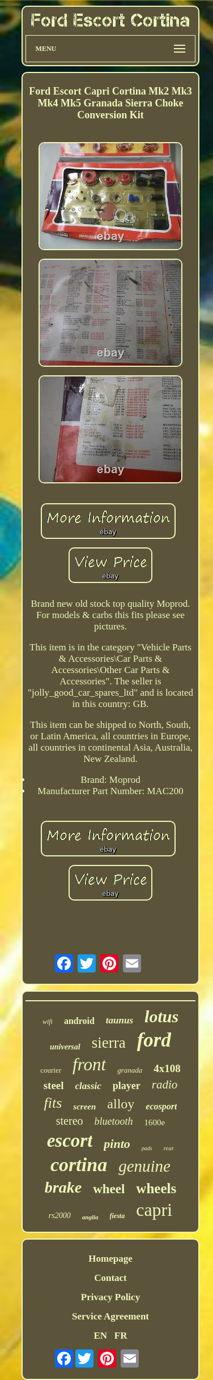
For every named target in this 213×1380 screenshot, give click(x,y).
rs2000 (60, 1215)
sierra (109, 1042)
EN (100, 1335)
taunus (119, 1020)
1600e (154, 1122)
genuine (144, 1166)
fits (53, 1103)
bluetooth (114, 1121)
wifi (47, 1022)
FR (120, 1335)
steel (54, 1085)
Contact (110, 1277)
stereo (69, 1121)
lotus (161, 1016)
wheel (109, 1189)
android (79, 1021)
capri (154, 1209)
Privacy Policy (110, 1297)
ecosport (161, 1106)
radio (165, 1084)
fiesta (117, 1216)
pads (147, 1148)
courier (50, 1070)
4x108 (167, 1068)
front (89, 1064)
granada (129, 1070)
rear (169, 1148)
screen (84, 1106)
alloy (120, 1103)
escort (70, 1140)
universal (65, 1047)
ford (154, 1040)
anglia (90, 1217)
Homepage (110, 1258)
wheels (156, 1188)
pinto (117, 1144)
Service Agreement (110, 1316)
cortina (78, 1164)
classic (88, 1086)
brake (63, 1187)
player (126, 1085)
